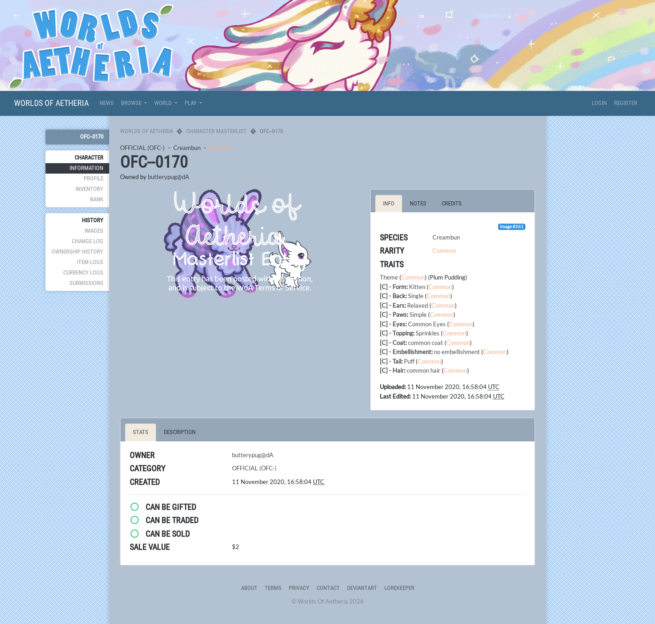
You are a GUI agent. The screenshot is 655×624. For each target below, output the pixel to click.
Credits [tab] (452, 203)
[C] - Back (392, 296)
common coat (425, 342)
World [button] (163, 103)
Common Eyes (427, 324)
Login (599, 103)
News (107, 103)
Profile (93, 178)
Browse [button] (132, 103)
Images (94, 230)
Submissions (86, 283)
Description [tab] (180, 432)
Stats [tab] (140, 432)
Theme (389, 277)
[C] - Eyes (392, 324)
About (249, 587)
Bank (96, 199)
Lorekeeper (399, 587)
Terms (273, 587)
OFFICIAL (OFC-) (142, 147)
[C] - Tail (390, 361)
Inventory (89, 188)
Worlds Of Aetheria (51, 103)
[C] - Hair (392, 370)
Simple (418, 314)
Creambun (187, 147)
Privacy (299, 587)
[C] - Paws (393, 314)
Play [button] (191, 103)
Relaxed (417, 305)
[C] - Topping (396, 333)
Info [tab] (388, 203)
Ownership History (77, 251)
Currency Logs (83, 272)
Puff (409, 361)
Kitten (417, 286)
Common (221, 147)
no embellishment (457, 351)
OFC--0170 (91, 136)
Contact (328, 587)
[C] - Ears (392, 305)
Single (415, 296)
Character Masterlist (216, 131)
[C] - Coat (392, 342)
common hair (423, 370)
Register (625, 103)
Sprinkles (427, 333)
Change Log (87, 241)
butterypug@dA (168, 176)
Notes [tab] (418, 203)
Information (86, 168)
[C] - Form (393, 286)
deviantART (362, 587)
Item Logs (90, 262)
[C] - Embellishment (405, 351)
